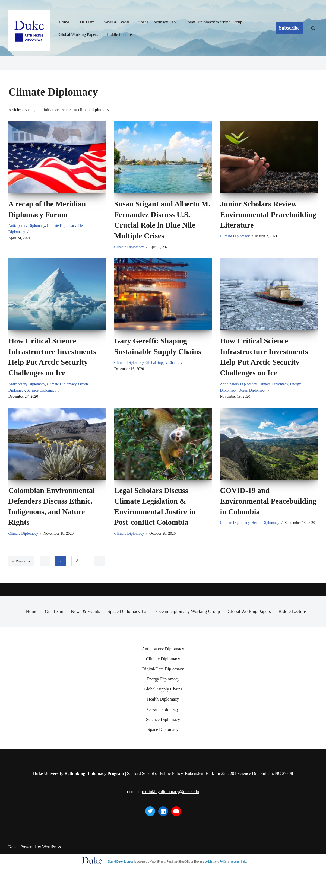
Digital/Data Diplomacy (163, 687)
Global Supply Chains (164, 363)
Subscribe (289, 28)
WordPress (51, 865)
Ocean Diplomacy (253, 391)
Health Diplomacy (266, 525)
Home (64, 22)
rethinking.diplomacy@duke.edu (170, 810)
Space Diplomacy (163, 747)
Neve (13, 865)
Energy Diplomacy (163, 697)
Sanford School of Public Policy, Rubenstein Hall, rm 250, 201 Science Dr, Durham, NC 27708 (210, 791)
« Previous (21, 563)
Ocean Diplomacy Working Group (217, 22)
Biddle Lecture (121, 34)
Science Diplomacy (42, 391)
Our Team (87, 22)
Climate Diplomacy (63, 226)
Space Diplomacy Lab (159, 22)
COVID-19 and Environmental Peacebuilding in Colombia (268, 503)
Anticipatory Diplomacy (27, 226)
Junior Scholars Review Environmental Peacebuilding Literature (268, 215)
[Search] (313, 28)
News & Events (117, 22)
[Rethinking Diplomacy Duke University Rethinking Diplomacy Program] (29, 30)
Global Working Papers (79, 34)
